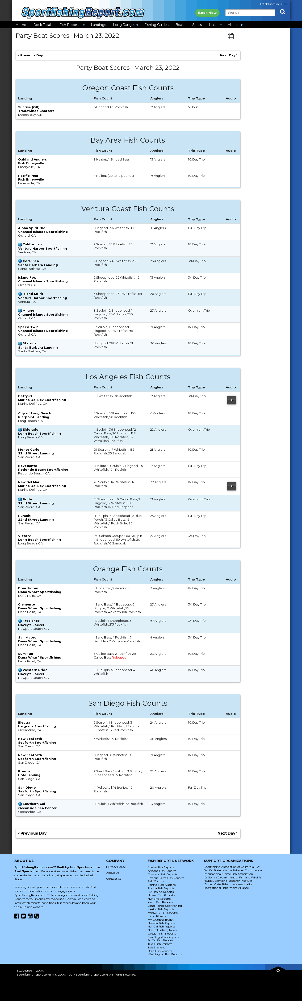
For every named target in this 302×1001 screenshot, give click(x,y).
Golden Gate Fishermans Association (228, 884)
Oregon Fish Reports (162, 933)
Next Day (229, 55)
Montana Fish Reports (163, 912)
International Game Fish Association (228, 874)
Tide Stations (156, 947)
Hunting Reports (159, 898)
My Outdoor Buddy (161, 919)
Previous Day (30, 55)
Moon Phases (157, 916)
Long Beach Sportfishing (39, 433)
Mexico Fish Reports (161, 909)
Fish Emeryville (31, 163)
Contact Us (113, 878)
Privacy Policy (116, 867)
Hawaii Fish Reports (161, 895)
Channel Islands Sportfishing (43, 232)
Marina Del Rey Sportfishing (42, 400)
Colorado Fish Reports (162, 874)
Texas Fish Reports (160, 944)
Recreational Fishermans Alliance (226, 888)
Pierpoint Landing (33, 417)
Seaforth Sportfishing (37, 742)
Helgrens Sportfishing (37, 726)
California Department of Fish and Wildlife (232, 877)
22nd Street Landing (36, 453)
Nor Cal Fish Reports (161, 926)
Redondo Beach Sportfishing (43, 469)
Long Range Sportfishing (165, 905)
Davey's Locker (31, 625)
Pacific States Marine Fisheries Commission (233, 870)
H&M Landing (29, 775)
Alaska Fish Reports (161, 867)
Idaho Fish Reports (160, 902)
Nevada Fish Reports (161, 923)
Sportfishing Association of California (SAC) (233, 867)
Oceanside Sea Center (37, 808)
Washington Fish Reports (165, 954)
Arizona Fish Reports (162, 871)
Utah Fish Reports (160, 951)
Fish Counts (156, 881)
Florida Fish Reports (161, 888)
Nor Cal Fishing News (162, 930)
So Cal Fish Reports (161, 940)
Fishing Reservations (162, 884)
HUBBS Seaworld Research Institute (228, 880)
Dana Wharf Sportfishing (39, 592)
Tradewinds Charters (36, 111)
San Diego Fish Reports (163, 937)
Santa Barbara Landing (38, 265)
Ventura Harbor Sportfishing (42, 248)
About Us (112, 872)
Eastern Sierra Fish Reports (166, 878)
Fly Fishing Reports (161, 892)
